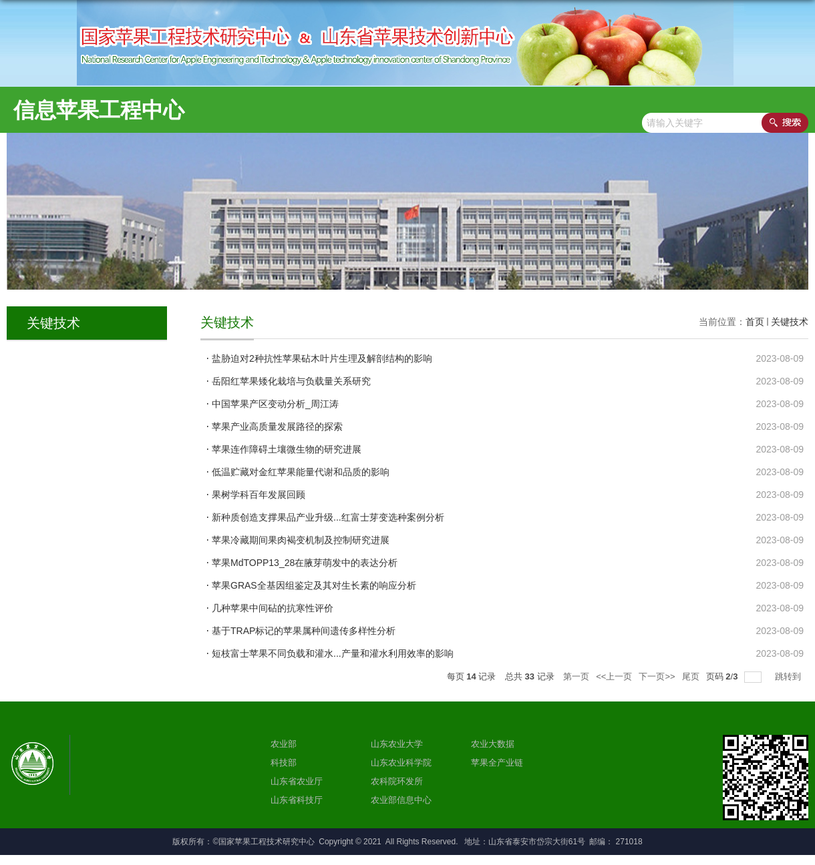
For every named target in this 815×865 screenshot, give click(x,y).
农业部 (284, 744)
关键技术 (789, 321)
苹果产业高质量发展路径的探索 (277, 426)
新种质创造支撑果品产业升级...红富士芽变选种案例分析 (328, 517)
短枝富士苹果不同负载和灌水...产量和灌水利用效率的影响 (333, 653)
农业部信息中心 (401, 800)
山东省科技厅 (297, 800)
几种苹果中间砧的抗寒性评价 (272, 608)
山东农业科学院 (401, 763)
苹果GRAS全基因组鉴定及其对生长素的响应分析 (314, 585)
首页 (755, 321)
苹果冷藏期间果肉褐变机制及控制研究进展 (300, 540)
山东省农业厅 (297, 781)
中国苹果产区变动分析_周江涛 (275, 403)
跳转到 (789, 676)
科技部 (284, 763)
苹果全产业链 (497, 763)
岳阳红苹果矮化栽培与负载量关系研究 (291, 381)
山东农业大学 (397, 744)
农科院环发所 (397, 781)
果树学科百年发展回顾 (258, 494)
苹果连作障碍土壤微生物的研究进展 (286, 449)
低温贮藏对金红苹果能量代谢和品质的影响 (300, 472)
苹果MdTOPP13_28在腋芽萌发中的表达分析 (304, 562)
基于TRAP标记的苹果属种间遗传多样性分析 (303, 630)
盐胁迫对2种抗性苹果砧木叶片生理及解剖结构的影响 (322, 358)
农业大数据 (492, 744)
